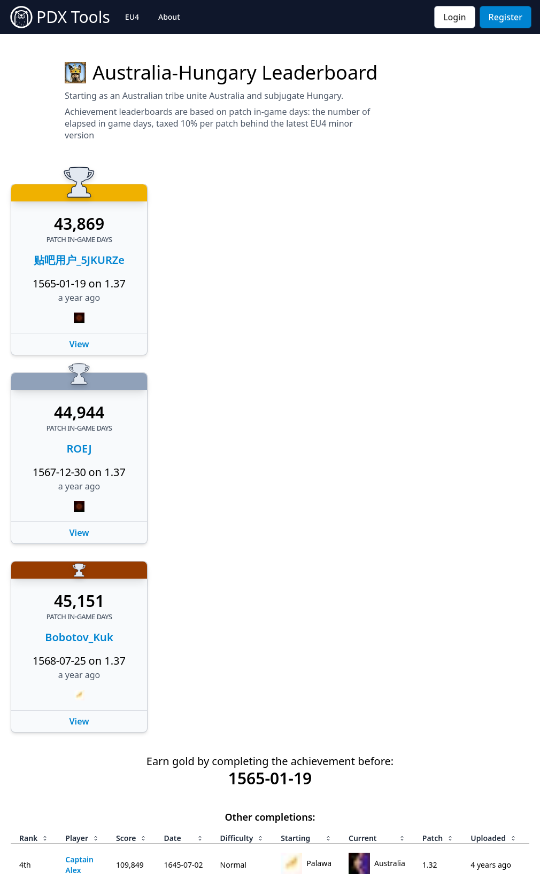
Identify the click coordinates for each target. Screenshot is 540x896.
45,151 (79, 601)
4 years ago (490, 865)
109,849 (130, 865)
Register (505, 17)
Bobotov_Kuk (79, 637)
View (79, 344)
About (169, 17)
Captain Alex (79, 864)
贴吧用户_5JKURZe (79, 260)
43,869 (79, 223)
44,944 (79, 412)
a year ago (79, 297)
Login (454, 17)
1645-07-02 (183, 865)
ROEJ (78, 448)
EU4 (132, 17)
